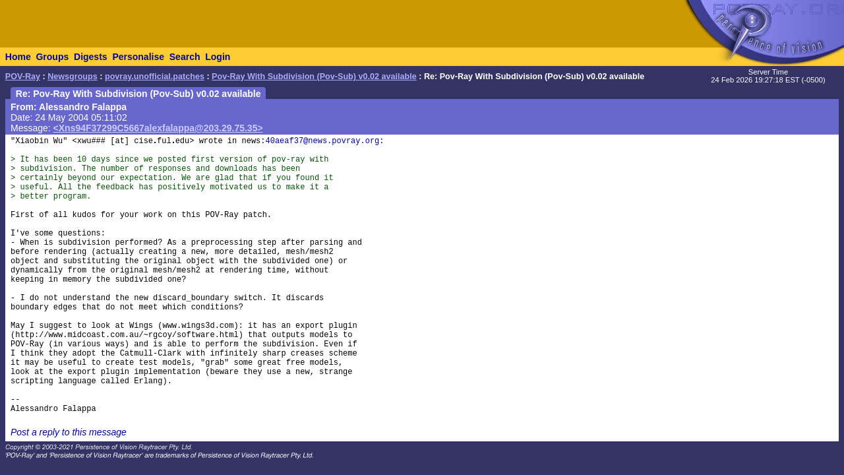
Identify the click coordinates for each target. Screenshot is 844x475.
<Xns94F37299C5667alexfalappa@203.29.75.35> (158, 128)
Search (184, 56)
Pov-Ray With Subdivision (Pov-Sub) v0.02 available (314, 76)
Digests (90, 56)
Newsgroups (72, 76)
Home (18, 56)
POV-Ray (22, 76)
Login (217, 56)
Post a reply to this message (69, 432)
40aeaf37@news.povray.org (322, 141)
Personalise (138, 56)
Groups (52, 56)
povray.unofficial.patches (154, 76)
